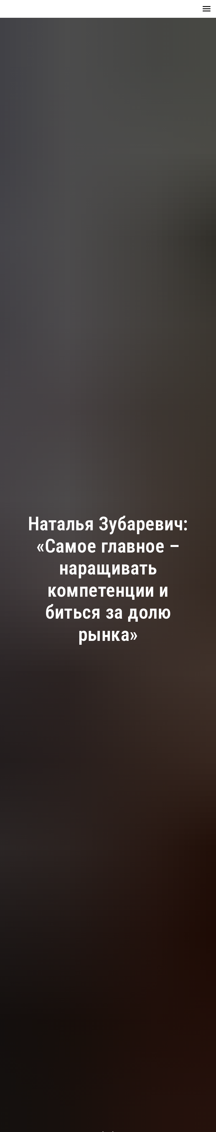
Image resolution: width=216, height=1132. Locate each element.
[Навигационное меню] (206, 9)
